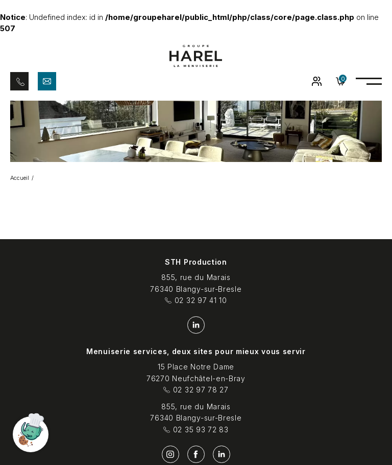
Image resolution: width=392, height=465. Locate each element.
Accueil (19, 177)
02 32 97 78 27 (195, 389)
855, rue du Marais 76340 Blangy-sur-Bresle (195, 283)
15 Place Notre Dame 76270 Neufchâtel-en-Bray (196, 372)
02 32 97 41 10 (196, 300)
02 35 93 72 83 (195, 429)
